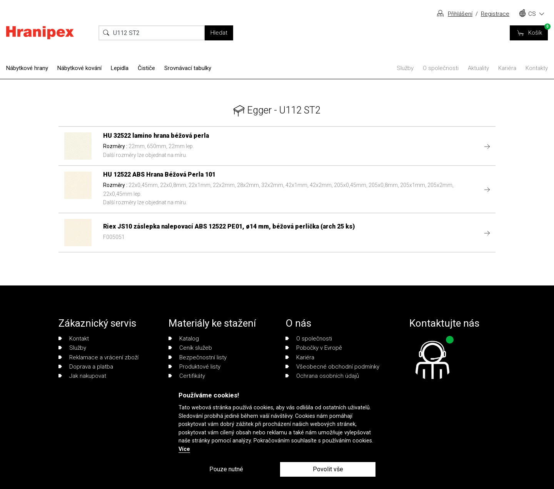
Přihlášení (460, 13)
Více (184, 449)
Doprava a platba (85, 366)
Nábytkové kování (79, 68)
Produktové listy (194, 366)
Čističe (146, 68)
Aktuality (478, 68)
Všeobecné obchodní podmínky (332, 366)
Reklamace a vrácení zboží (98, 357)
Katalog (184, 338)
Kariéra (507, 68)
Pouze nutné (226, 469)
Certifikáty (187, 375)
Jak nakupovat (82, 375)
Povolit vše (328, 469)
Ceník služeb (190, 347)
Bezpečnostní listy (198, 357)
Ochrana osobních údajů (322, 375)
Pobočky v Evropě (313, 347)
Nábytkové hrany (27, 68)
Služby (405, 68)
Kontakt (73, 338)
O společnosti (441, 68)
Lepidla (119, 68)
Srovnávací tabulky (187, 68)
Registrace (495, 13)
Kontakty (537, 68)
